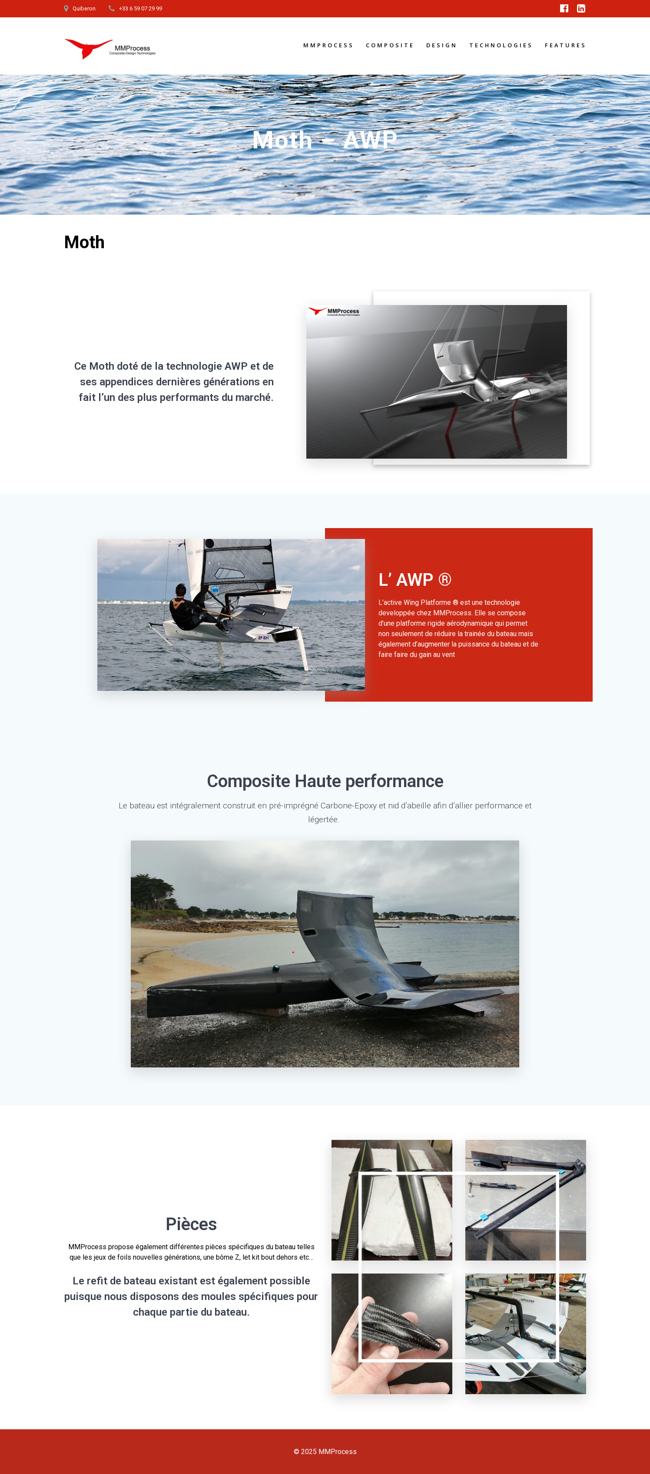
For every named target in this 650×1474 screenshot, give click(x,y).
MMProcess (328, 45)
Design (442, 45)
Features (566, 45)
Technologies (501, 45)
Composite (390, 45)
